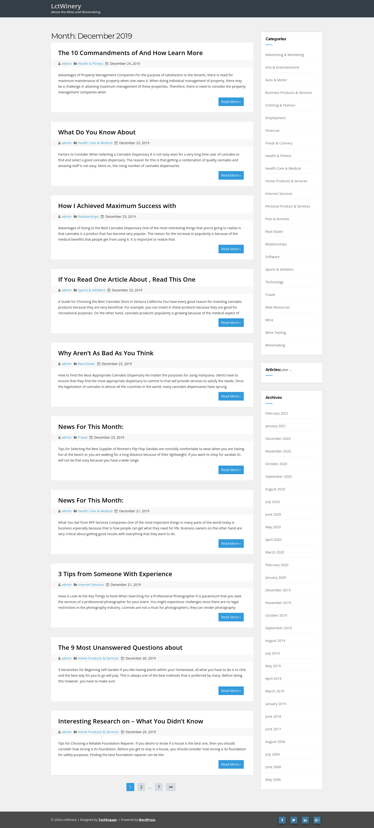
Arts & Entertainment (282, 67)
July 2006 (272, 754)
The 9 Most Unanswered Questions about (120, 647)
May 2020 (273, 527)
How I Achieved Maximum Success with (117, 205)
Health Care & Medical (95, 143)
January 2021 (275, 426)
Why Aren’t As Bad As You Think (106, 353)
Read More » (231, 101)
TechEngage (108, 820)
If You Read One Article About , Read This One (126, 279)
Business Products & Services (288, 92)
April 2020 (273, 539)
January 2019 (275, 703)
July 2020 (272, 501)
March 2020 (274, 552)
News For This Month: (91, 426)
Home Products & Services (98, 658)
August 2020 (275, 489)
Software (272, 256)
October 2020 (276, 464)
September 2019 (278, 628)
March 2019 (274, 691)
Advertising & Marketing (284, 54)
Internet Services (91, 584)
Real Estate (86, 363)
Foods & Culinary (279, 143)
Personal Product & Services (287, 206)
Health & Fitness (90, 63)
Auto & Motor (276, 80)
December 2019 (278, 590)
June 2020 (273, 514)
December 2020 (278, 438)
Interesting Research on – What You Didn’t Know (130, 721)
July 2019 (272, 653)
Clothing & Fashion (280, 105)
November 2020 (278, 451)
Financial (272, 130)
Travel (82, 437)
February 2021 (277, 413)
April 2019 (273, 678)
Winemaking (275, 345)
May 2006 (273, 779)
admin (67, 63)
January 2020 (275, 577)
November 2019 (278, 602)
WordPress (147, 820)
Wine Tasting (275, 332)
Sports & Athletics (91, 290)
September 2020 (278, 476)
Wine (269, 320)
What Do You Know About (97, 132)
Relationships (88, 216)
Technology (274, 282)
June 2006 (273, 767)
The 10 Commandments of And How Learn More (130, 52)
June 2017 (273, 729)
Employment (275, 118)
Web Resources (277, 307)
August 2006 (275, 741)
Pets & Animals (277, 219)
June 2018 (273, 716)
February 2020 (277, 565)
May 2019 (273, 666)
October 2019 (276, 615)
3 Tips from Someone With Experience (115, 573)
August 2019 (275, 640)
